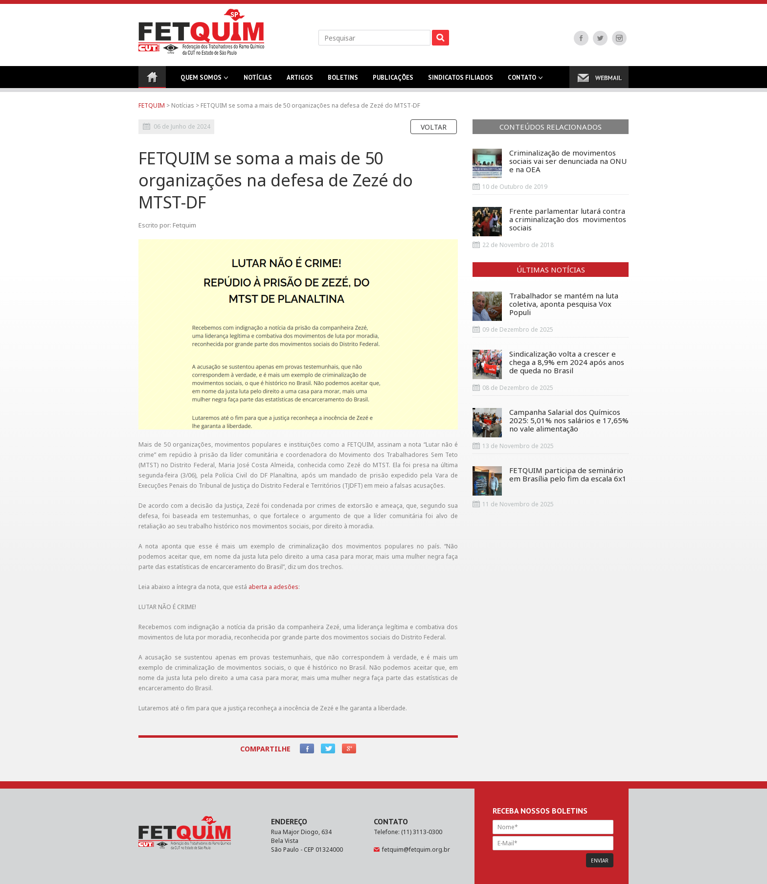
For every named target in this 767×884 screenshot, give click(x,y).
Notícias (258, 80)
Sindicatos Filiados (460, 80)
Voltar (434, 127)
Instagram (619, 38)
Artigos (300, 80)
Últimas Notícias (551, 269)
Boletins (343, 80)
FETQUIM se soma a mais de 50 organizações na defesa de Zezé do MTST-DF (310, 105)
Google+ (349, 748)
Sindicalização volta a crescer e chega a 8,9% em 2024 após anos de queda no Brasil (548, 364)
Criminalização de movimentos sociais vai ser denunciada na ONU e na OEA (550, 163)
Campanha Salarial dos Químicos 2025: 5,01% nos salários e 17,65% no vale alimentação (551, 422)
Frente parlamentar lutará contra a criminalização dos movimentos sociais (549, 221)
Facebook (581, 38)
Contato (522, 80)
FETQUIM (151, 105)
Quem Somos (201, 80)
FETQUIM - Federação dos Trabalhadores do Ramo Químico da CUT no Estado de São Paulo (201, 32)
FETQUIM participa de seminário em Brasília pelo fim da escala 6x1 (550, 481)
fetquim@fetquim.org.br (416, 849)
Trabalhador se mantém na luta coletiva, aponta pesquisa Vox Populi (545, 306)
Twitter (600, 38)
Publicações (393, 80)
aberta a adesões (273, 587)
